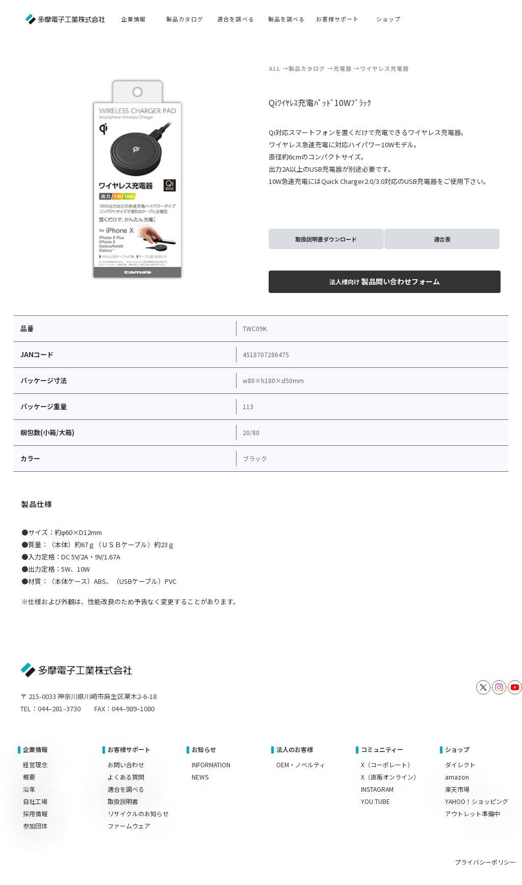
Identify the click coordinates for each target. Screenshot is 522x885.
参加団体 (35, 825)
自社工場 (35, 801)
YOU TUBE (375, 801)
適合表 (442, 239)
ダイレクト (460, 764)
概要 (29, 776)
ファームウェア (129, 825)
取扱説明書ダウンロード (326, 239)
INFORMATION (211, 764)
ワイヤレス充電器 (384, 68)
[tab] (37, 505)
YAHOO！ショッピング (476, 801)
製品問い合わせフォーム (384, 281)
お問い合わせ (126, 764)
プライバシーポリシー (485, 861)
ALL (274, 68)
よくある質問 (126, 776)
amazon (457, 776)
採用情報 (35, 813)
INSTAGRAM (377, 789)
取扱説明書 (123, 801)
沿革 (29, 789)
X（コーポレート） (387, 764)
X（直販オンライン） (390, 776)
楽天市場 (457, 789)
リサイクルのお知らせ (138, 813)
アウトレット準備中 (472, 813)
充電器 (342, 68)
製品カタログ (307, 68)
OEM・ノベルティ (300, 764)
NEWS (200, 776)
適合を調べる (126, 789)
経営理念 (35, 764)
